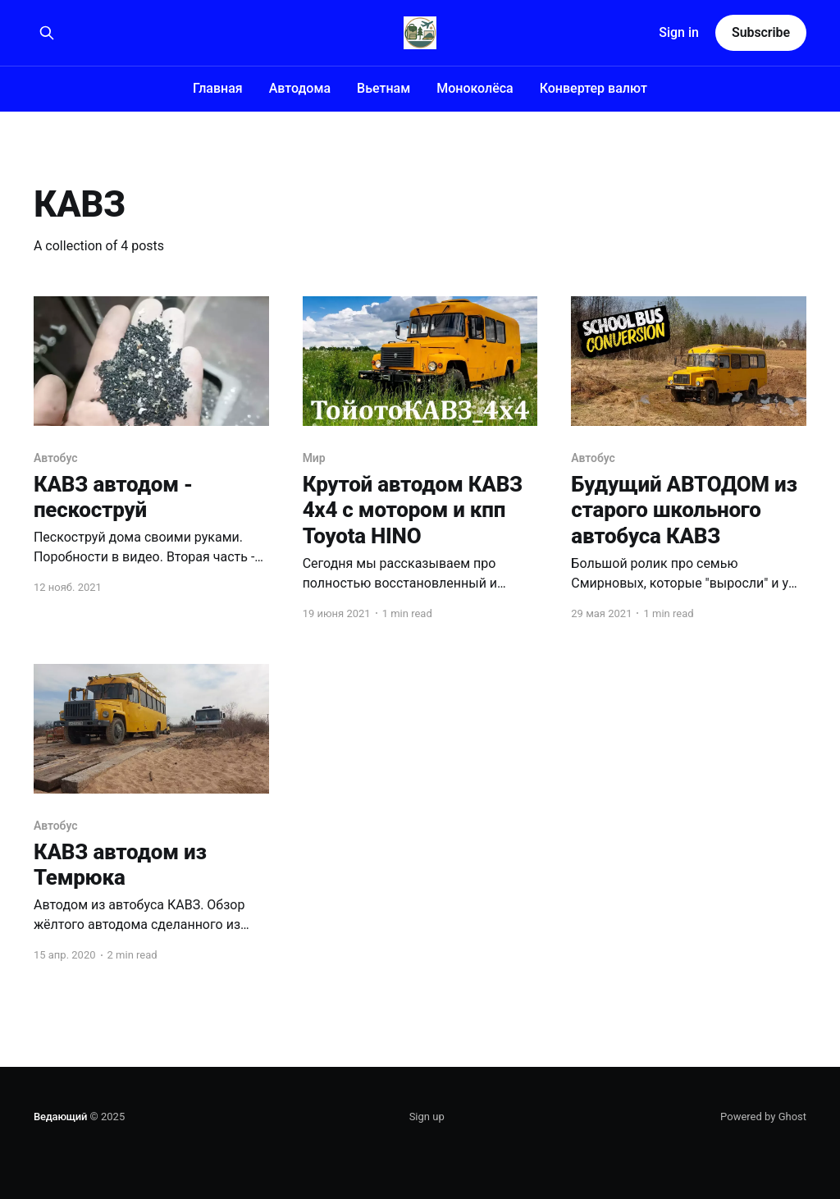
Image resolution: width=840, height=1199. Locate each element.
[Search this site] (47, 33)
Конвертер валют (593, 88)
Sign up (427, 1116)
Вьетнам (383, 88)
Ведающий (60, 1116)
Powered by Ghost (763, 1116)
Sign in (679, 32)
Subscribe (761, 32)
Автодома (300, 88)
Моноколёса (475, 88)
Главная (218, 88)
